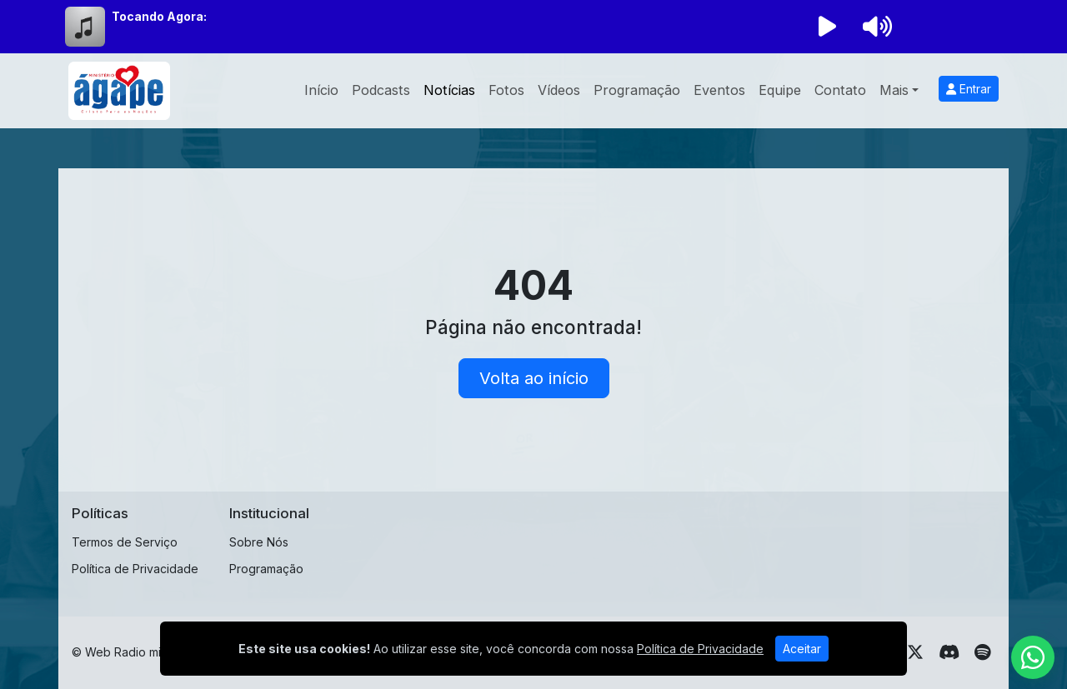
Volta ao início (534, 378)
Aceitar (802, 649)
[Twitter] (915, 652)
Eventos (719, 90)
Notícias (449, 90)
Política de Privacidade (135, 569)
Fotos (506, 90)
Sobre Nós (258, 542)
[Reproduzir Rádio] (827, 27)
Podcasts (381, 90)
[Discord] (949, 652)
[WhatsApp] (1032, 657)
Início (321, 90)
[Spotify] (982, 652)
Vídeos (559, 90)
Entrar (968, 89)
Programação (637, 90)
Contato (840, 90)
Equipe (780, 90)
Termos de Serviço (125, 542)
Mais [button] (894, 90)
